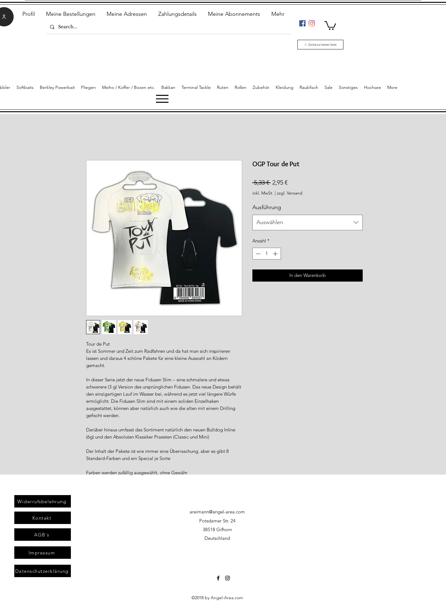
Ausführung (266, 207)
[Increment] (276, 254)
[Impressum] (42, 552)
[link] (330, 25)
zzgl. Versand (289, 193)
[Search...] (168, 27)
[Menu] (162, 98)
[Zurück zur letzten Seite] (320, 44)
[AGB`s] (42, 534)
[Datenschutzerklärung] (42, 571)
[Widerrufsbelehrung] (42, 501)
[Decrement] (257, 254)
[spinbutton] (266, 254)
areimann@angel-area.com (217, 512)
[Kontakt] (42, 518)
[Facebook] (302, 23)
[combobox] (307, 222)
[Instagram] (312, 23)
